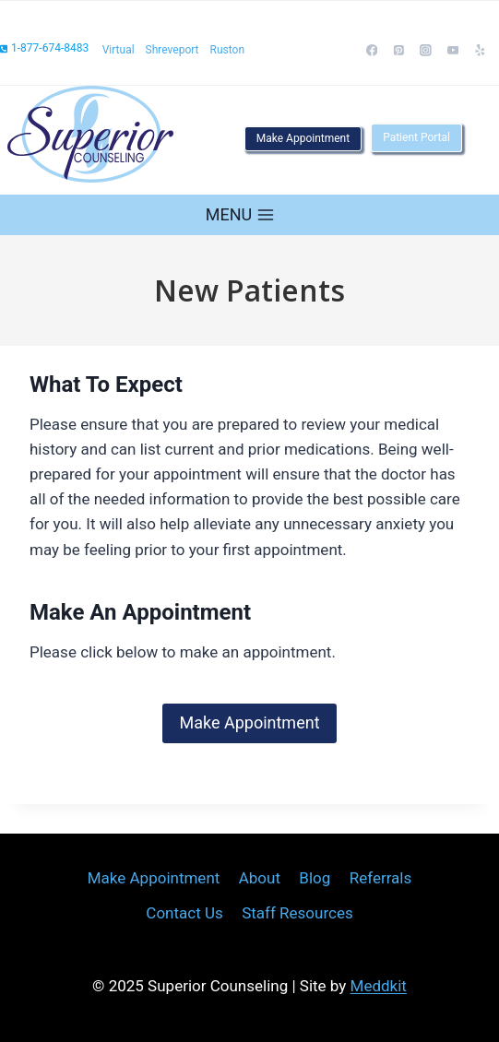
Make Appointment (303, 138)
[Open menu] (240, 214)
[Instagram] (426, 51)
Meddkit (378, 986)
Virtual (118, 49)
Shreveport (172, 49)
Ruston (227, 49)
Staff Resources (297, 913)
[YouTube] (453, 51)
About (259, 878)
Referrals (381, 878)
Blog (314, 878)
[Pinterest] (399, 51)
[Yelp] (481, 51)
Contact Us (184, 913)
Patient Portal (416, 137)
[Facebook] (372, 51)
